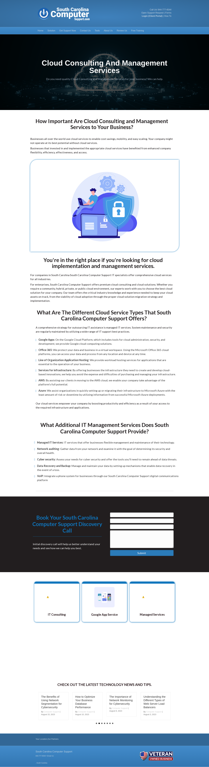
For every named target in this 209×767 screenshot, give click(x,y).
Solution (51, 30)
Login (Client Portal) (152, 16)
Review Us (122, 30)
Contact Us (85, 30)
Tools (97, 30)
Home (41, 30)
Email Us (50, 756)
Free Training (137, 30)
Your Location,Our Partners (47, 739)
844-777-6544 (164, 10)
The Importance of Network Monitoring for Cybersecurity (121, 700)
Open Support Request (152, 13)
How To (167, 16)
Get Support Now (67, 30)
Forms (168, 13)
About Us (108, 30)
